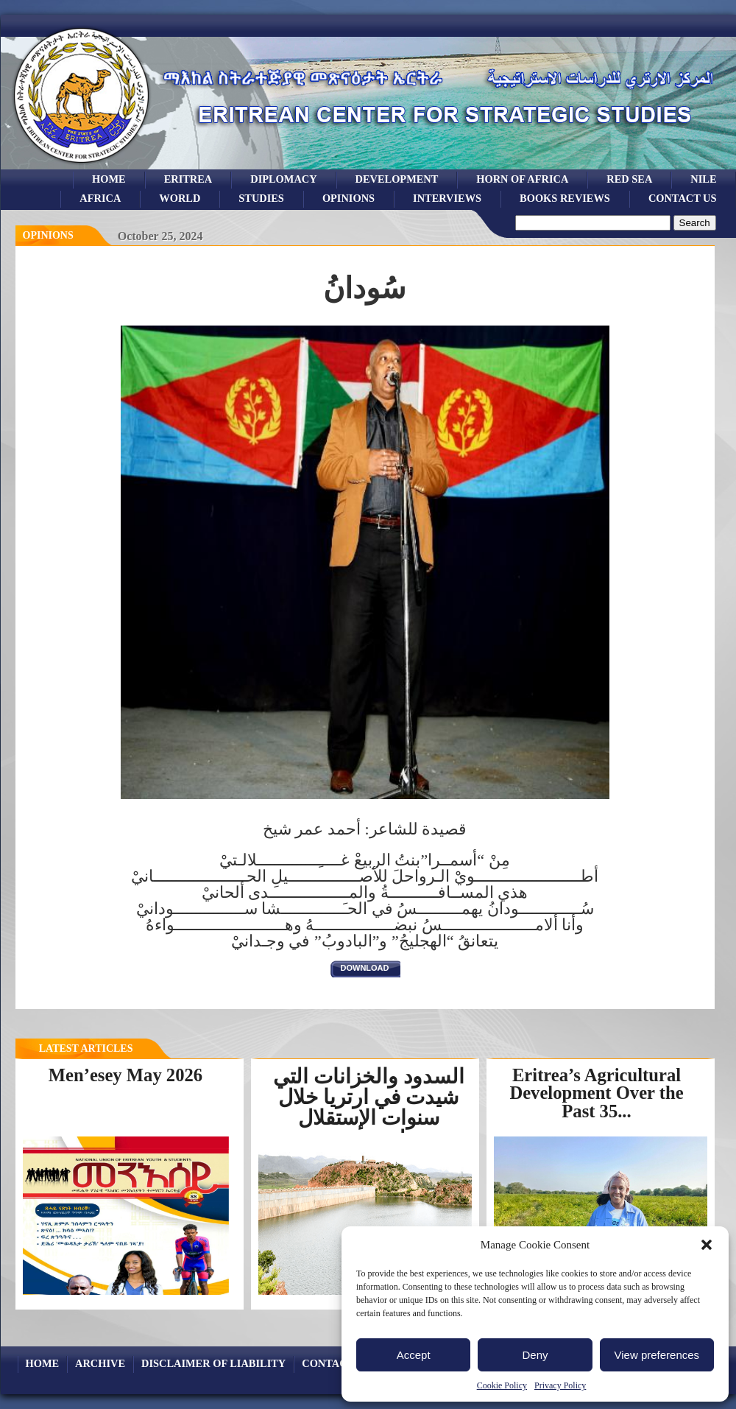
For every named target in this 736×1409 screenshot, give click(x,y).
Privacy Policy (560, 1385)
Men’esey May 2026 (125, 1075)
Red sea (629, 179)
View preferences (657, 1355)
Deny (535, 1355)
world (179, 198)
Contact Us (682, 198)
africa (100, 198)
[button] (706, 1244)
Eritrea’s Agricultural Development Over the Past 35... (596, 1093)
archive (100, 1363)
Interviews (447, 198)
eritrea (188, 179)
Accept (414, 1355)
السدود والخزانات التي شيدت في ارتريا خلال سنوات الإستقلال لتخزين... (368, 1107)
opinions (348, 198)
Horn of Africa (522, 179)
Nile (703, 179)
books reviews (565, 198)
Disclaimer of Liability (213, 1363)
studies (261, 198)
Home (109, 179)
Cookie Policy (502, 1385)
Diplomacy (283, 179)
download (365, 967)
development (397, 179)
